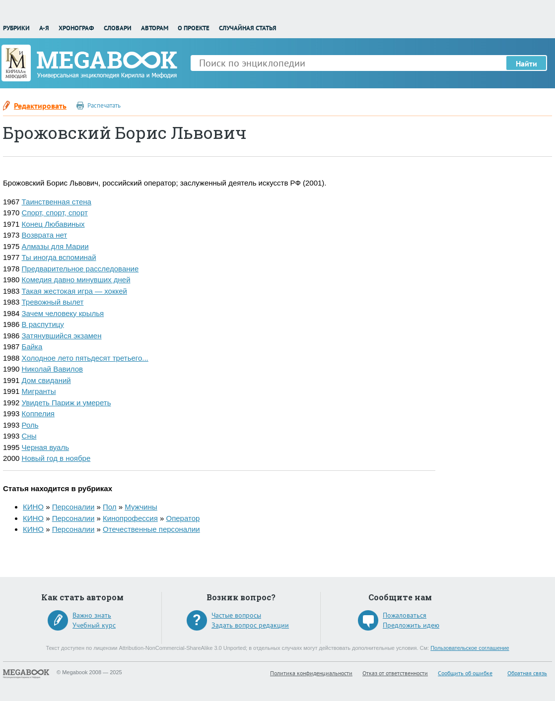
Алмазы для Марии (55, 246)
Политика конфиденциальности (311, 673)
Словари (118, 28)
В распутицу (43, 324)
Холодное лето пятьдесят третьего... (85, 358)
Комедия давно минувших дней (76, 279)
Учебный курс (94, 625)
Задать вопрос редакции (250, 625)
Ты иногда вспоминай (59, 257)
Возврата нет (45, 235)
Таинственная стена (56, 201)
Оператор (183, 518)
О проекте (193, 28)
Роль (30, 425)
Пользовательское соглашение (469, 648)
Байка (32, 346)
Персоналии (73, 507)
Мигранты (39, 391)
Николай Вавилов (52, 369)
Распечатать (104, 105)
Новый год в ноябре (56, 458)
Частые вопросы (236, 615)
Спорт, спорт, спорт (55, 212)
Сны (29, 436)
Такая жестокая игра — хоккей (74, 291)
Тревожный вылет (53, 302)
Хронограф (76, 28)
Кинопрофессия (130, 518)
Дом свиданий (46, 380)
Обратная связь (527, 673)
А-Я (44, 28)
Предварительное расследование (80, 268)
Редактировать (40, 106)
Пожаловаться (404, 615)
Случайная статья (248, 28)
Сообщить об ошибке (465, 673)
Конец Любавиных (53, 224)
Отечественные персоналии (151, 529)
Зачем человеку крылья (63, 313)
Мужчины (141, 507)
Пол (110, 507)
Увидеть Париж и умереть (66, 402)
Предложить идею (411, 625)
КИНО (33, 507)
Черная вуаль (45, 447)
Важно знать (91, 615)
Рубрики (16, 28)
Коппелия (38, 413)
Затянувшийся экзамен (62, 335)
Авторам (154, 28)
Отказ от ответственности (395, 673)
